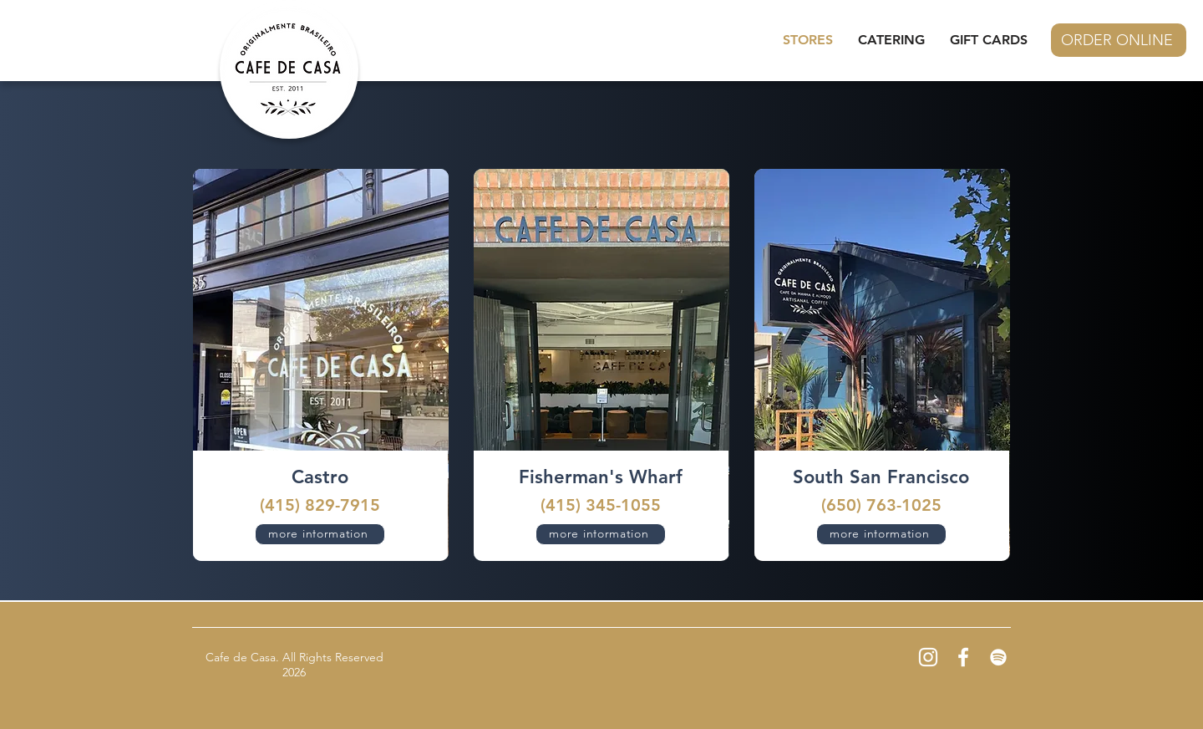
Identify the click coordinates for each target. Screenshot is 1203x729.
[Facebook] (963, 657)
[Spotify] (998, 657)
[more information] (320, 534)
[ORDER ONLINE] (1118, 40)
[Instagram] (928, 657)
